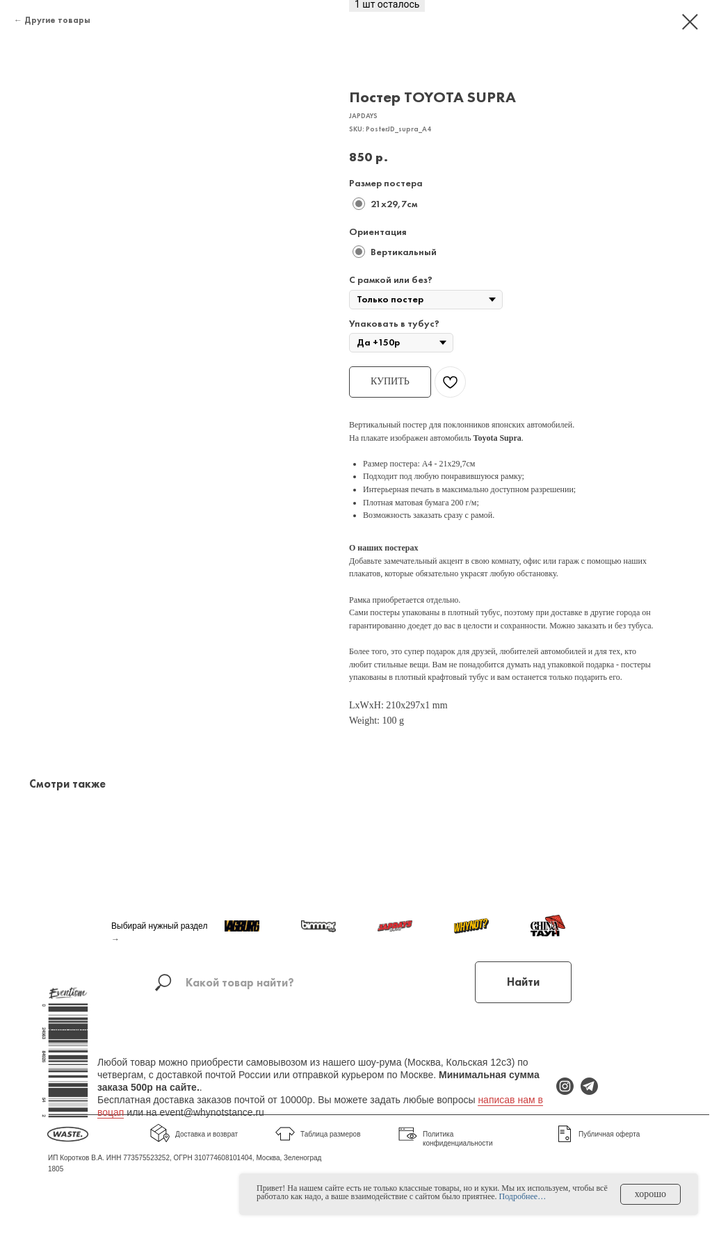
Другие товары (57, 20)
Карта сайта (68, 1030)
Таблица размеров (330, 1134)
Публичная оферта (609, 1134)
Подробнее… (523, 1196)
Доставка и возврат (206, 1134)
